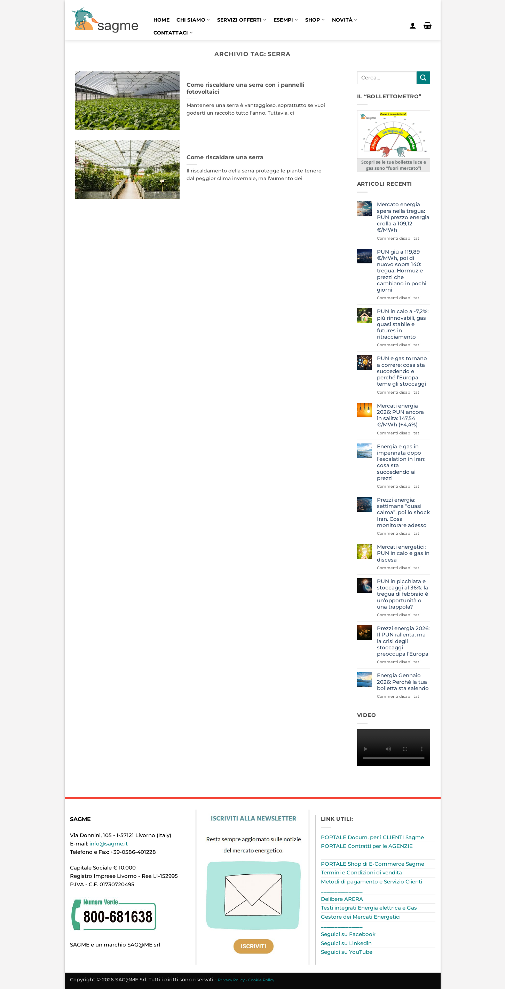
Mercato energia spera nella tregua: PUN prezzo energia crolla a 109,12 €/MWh (403, 217)
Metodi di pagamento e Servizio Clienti (371, 881)
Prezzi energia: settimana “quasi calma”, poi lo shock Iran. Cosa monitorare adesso (403, 512)
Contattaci (173, 32)
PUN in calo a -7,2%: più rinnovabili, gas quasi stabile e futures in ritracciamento (402, 324)
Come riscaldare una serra (225, 157)
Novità (344, 19)
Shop (315, 19)
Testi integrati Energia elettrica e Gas (369, 907)
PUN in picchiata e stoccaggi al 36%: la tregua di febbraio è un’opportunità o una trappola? (402, 594)
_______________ (342, 855)
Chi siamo (193, 19)
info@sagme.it (108, 843)
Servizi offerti (242, 19)
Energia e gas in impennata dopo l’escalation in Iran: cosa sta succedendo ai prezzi (401, 462)
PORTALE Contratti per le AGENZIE (367, 846)
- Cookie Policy (260, 980)
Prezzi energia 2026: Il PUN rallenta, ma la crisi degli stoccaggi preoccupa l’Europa (403, 641)
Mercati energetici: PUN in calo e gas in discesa (403, 553)
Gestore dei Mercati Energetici (361, 916)
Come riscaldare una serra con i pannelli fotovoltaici (246, 88)
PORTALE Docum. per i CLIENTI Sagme (372, 837)
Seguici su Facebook (348, 934)
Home (161, 20)
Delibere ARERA (342, 899)
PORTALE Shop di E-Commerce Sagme (372, 863)
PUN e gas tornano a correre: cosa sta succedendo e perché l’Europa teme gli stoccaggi (402, 371)
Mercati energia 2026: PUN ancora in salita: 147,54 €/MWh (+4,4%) (400, 415)
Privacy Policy (231, 980)
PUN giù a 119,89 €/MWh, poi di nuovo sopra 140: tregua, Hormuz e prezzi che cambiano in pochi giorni (401, 271)
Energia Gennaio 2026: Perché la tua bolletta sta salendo (403, 681)
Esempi (286, 19)
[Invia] (423, 77)
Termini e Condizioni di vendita (361, 872)
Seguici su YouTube (346, 952)
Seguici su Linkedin (346, 943)
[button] (413, 25)
